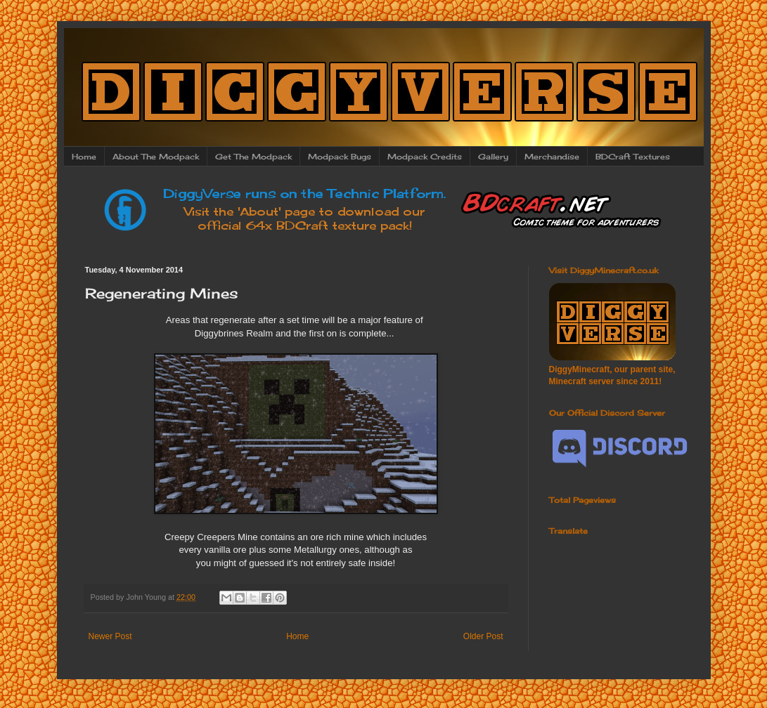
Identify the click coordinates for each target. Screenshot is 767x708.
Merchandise (551, 157)
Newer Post (110, 636)
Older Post (483, 636)
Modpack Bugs (339, 157)
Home (84, 157)
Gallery (493, 157)
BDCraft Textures (632, 157)
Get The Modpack (253, 157)
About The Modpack (155, 157)
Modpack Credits (424, 157)
